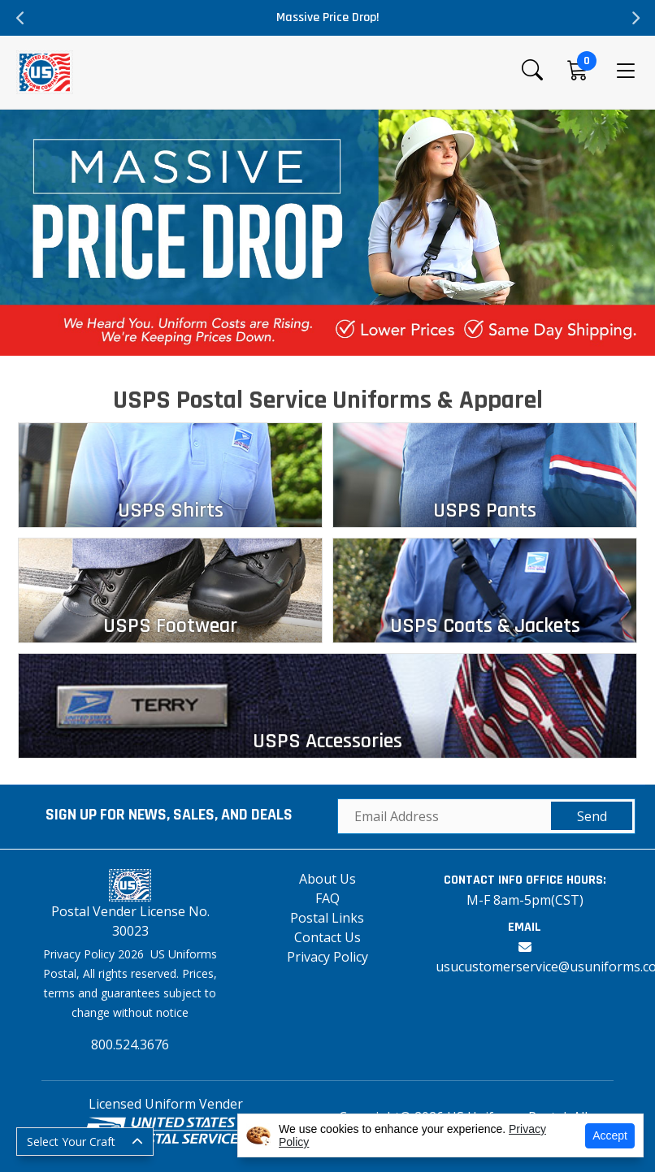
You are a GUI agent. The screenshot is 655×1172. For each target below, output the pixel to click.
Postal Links (327, 918)
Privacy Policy (327, 957)
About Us (327, 879)
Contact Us (327, 937)
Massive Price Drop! (328, 17)
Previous (20, 18)
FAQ (327, 898)
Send (592, 816)
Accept (609, 1135)
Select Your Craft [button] (71, 1141)
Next (635, 18)
